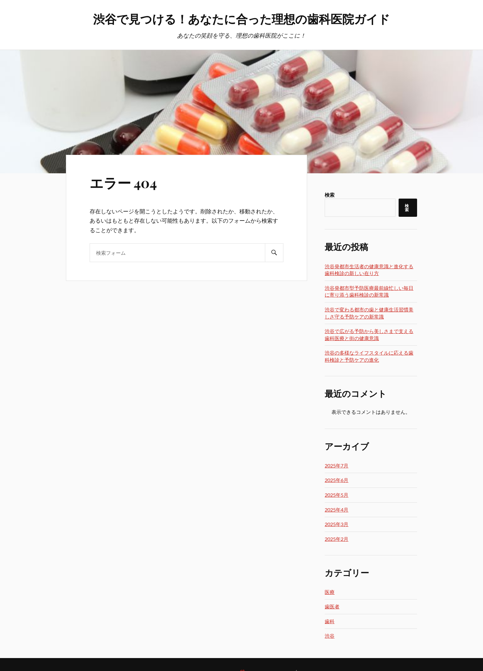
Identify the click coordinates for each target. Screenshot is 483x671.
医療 (330, 592)
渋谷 (330, 636)
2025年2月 (336, 539)
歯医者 (332, 606)
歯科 (330, 621)
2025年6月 (336, 480)
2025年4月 (336, 510)
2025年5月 (336, 495)
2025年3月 (336, 524)
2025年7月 (336, 465)
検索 (330, 195)
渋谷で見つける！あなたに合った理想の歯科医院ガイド (241, 19)
